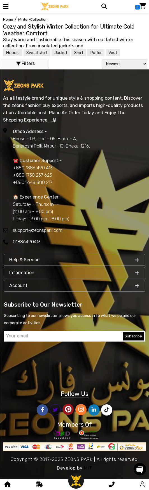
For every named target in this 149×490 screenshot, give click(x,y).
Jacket (60, 52)
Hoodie (13, 52)
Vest (112, 52)
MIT (88, 468)
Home (8, 19)
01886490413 (27, 241)
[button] (5, 6)
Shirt (78, 52)
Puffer (96, 52)
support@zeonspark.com (37, 230)
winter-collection (33, 19)
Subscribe (133, 336)
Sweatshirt (37, 52)
